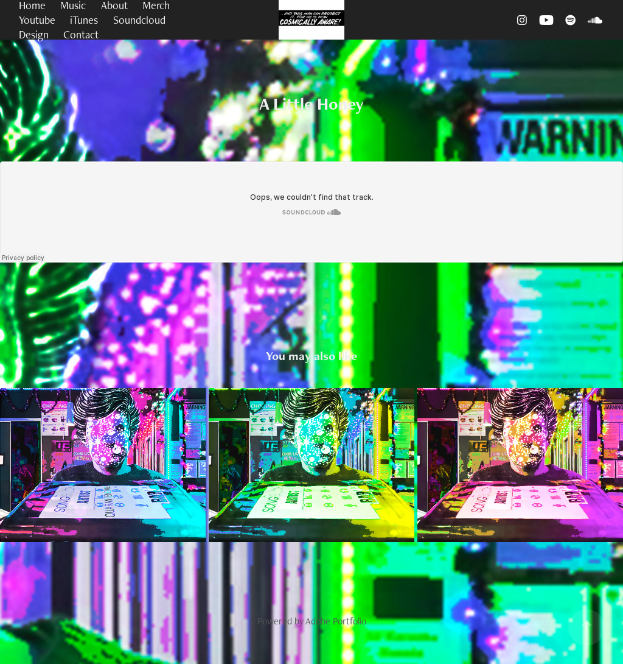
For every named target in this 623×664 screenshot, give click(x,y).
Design (34, 34)
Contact (81, 34)
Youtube (37, 20)
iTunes (84, 20)
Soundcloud (139, 20)
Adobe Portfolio (335, 621)
